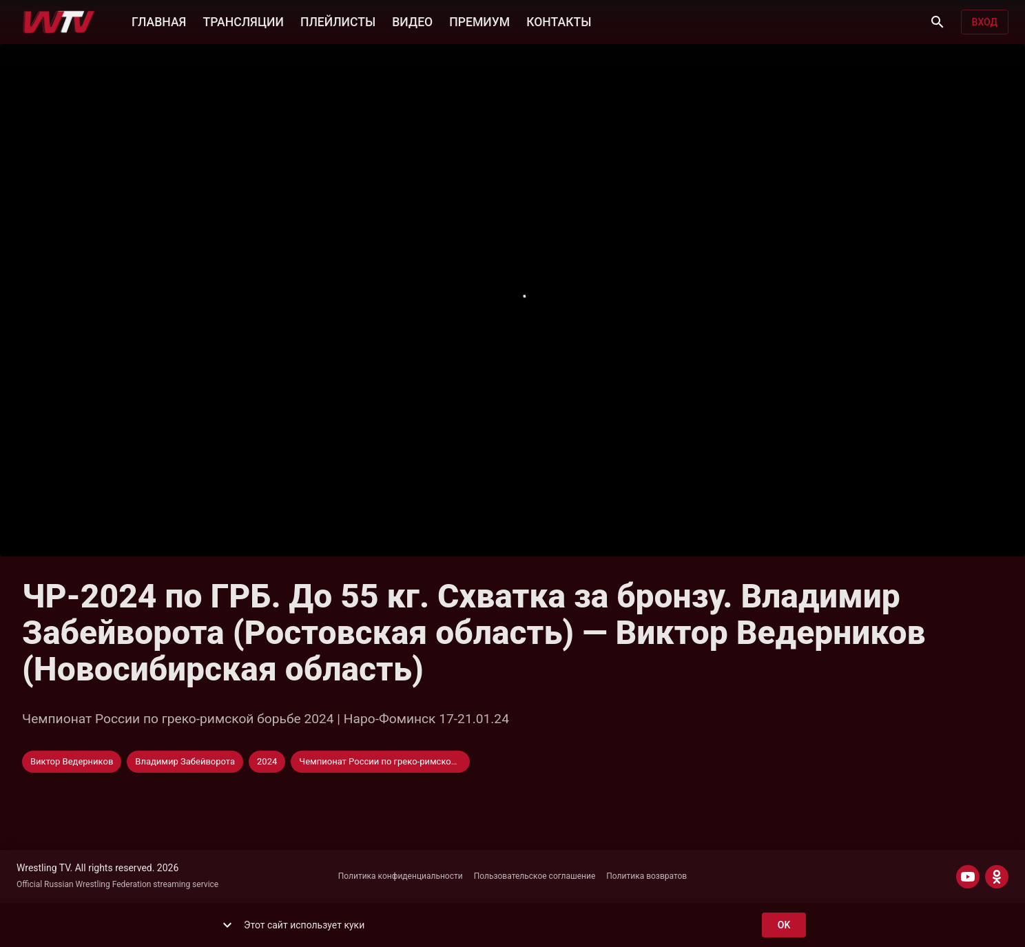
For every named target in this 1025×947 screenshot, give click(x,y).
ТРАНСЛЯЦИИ (242, 20)
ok (784, 925)
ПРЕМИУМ (479, 20)
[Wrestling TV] (59, 22)
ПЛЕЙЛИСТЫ (338, 20)
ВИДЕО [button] (412, 20)
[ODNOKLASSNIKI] (996, 876)
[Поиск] (937, 22)
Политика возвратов (646, 876)
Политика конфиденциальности (400, 876)
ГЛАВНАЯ (158, 20)
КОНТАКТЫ (558, 20)
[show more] (227, 924)
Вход (985, 22)
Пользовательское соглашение (535, 876)
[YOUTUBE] (968, 876)
